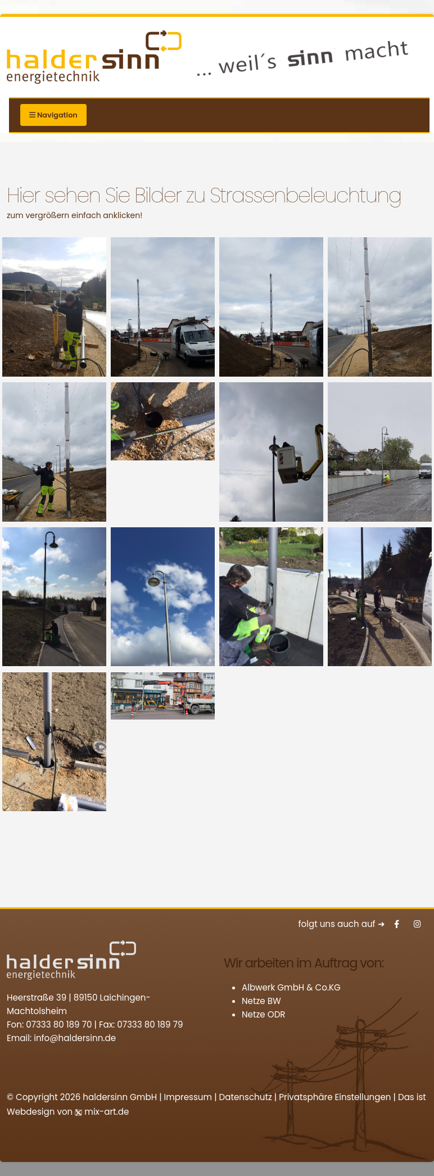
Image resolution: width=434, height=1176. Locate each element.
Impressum (188, 1097)
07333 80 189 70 (59, 1024)
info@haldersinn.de (75, 1038)
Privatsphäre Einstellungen (335, 1097)
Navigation (53, 115)
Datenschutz (245, 1097)
